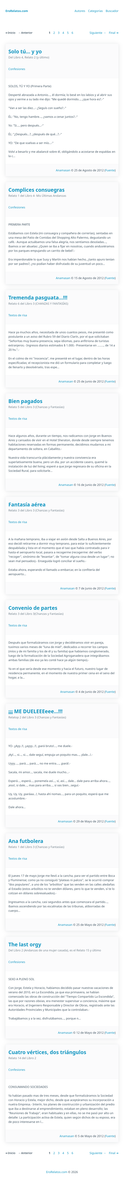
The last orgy (24, 944)
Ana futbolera (25, 840)
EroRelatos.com (56, 1172)
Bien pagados (25, 401)
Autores (80, 11)
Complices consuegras (36, 189)
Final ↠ (114, 33)
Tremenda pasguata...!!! (37, 297)
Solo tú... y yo (25, 51)
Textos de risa (17, 315)
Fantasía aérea (27, 504)
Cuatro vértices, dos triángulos (47, 1052)
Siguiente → (97, 33)
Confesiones (16, 69)
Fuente (110, 170)
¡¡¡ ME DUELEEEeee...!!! (35, 711)
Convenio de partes (32, 607)
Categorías (95, 11)
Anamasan (63, 170)
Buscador (112, 11)
